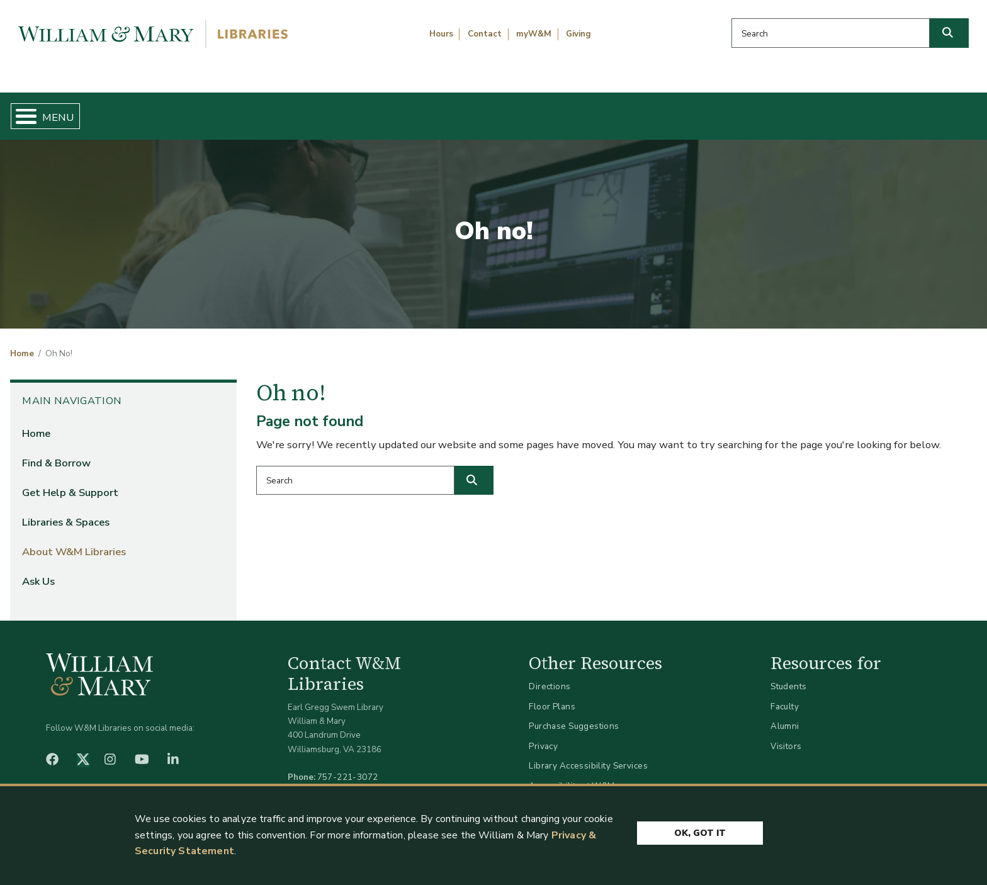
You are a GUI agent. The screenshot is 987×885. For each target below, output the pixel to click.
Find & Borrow (211, 111)
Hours (441, 34)
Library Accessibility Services (588, 756)
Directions (549, 676)
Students (788, 676)
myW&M (533, 34)
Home (76, 111)
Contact (485, 34)
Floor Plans (552, 696)
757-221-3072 (347, 766)
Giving (578, 34)
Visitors (785, 735)
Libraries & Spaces (564, 111)
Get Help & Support (382, 111)
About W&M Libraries (751, 111)
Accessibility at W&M (571, 775)
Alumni (784, 716)
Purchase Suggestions (574, 716)
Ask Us (908, 111)
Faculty (784, 696)
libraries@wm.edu (350, 781)
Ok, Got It (700, 830)
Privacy (543, 735)
